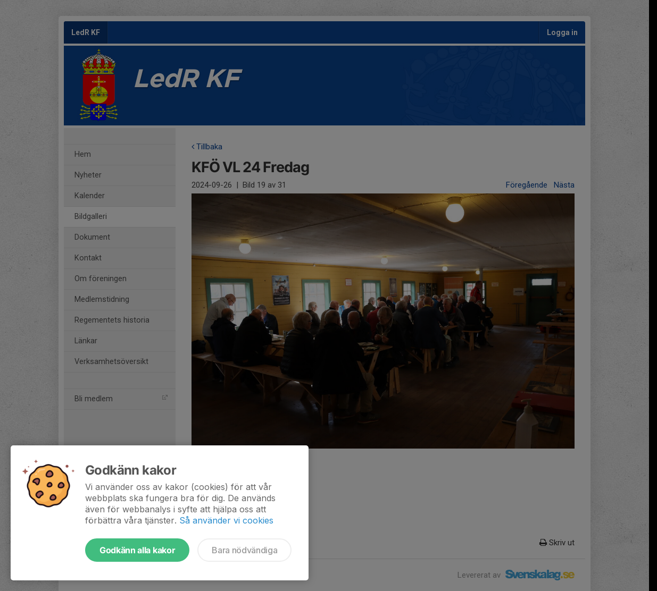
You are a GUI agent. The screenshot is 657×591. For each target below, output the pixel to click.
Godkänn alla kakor (137, 550)
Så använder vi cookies (226, 520)
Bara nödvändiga (244, 550)
